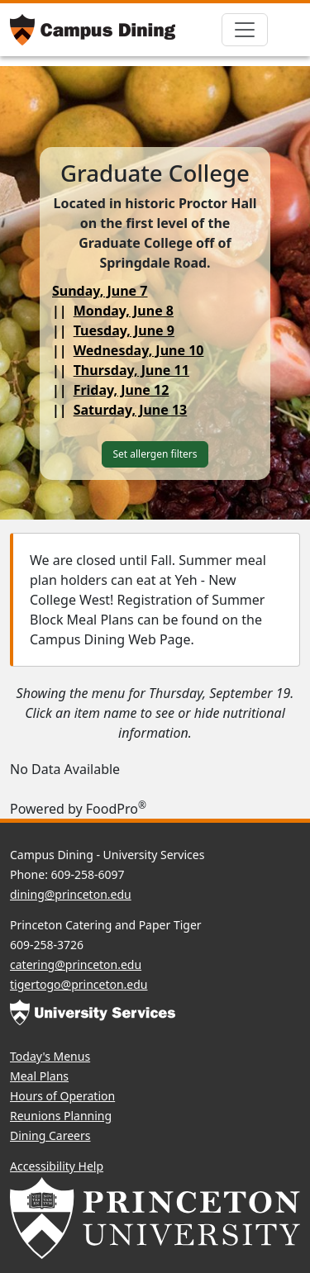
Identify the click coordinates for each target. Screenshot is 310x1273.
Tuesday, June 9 (124, 330)
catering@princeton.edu (75, 964)
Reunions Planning (61, 1115)
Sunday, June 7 (100, 291)
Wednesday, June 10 (139, 350)
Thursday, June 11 (131, 370)
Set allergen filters (154, 454)
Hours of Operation (62, 1096)
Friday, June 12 (121, 390)
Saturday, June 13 (131, 410)
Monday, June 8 (124, 311)
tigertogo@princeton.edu (79, 984)
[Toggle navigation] (245, 29)
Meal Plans (39, 1076)
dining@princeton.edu (70, 894)
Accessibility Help (56, 1166)
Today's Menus (50, 1056)
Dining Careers (50, 1135)
